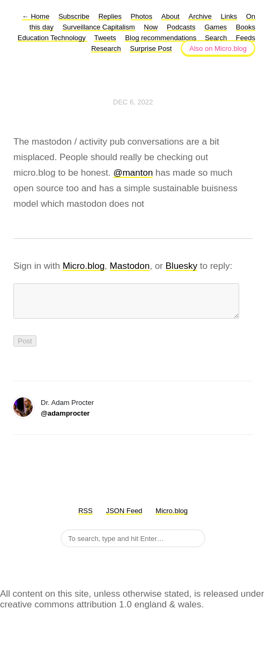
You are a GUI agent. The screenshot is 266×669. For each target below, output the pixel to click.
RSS (85, 517)
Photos (141, 16)
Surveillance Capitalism (98, 27)
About (170, 16)
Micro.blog (84, 266)
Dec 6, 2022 (133, 102)
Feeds (245, 38)
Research (106, 48)
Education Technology (53, 38)
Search (216, 38)
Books (245, 27)
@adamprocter (65, 420)
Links (229, 16)
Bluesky (182, 266)
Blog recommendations (161, 38)
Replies (109, 16)
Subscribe (74, 16)
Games (215, 27)
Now (151, 27)
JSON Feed (124, 517)
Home (35, 16)
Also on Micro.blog (218, 48)
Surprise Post (151, 48)
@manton (133, 173)
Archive (199, 16)
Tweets (105, 38)
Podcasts (181, 27)
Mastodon (130, 266)
